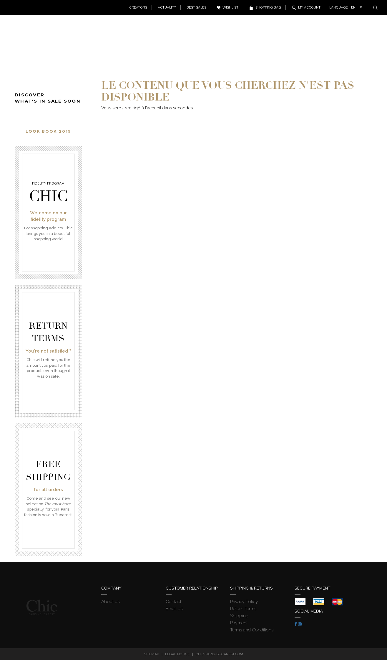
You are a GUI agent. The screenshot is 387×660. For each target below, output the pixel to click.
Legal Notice (177, 654)
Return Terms (243, 608)
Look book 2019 (48, 131)
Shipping (239, 615)
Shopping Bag (268, 7)
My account (309, 7)
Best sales (196, 7)
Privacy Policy (244, 601)
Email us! (174, 608)
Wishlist (230, 7)
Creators (138, 7)
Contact (173, 601)
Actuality (167, 7)
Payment (239, 623)
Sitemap (151, 654)
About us (110, 601)
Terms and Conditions (251, 630)
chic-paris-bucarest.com (219, 654)
